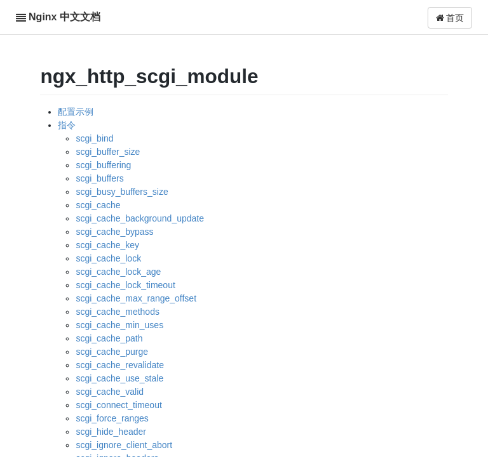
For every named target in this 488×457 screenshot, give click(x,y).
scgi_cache (98, 205)
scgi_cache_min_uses (119, 325)
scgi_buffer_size (108, 152)
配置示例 (75, 112)
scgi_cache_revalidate (120, 365)
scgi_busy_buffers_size (122, 192)
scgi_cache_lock (108, 258)
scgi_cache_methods (117, 312)
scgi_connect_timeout (118, 405)
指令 (67, 125)
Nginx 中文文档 (64, 16)
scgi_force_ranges (112, 418)
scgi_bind (94, 138)
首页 (450, 18)
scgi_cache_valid (110, 392)
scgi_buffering (103, 165)
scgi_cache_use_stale (119, 378)
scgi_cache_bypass (114, 232)
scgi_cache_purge (112, 352)
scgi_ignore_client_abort (124, 445)
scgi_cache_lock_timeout (125, 285)
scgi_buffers (99, 178)
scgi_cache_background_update (140, 218)
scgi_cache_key (107, 245)
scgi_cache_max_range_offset (136, 298)
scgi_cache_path (109, 338)
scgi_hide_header (111, 432)
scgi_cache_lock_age (118, 272)
